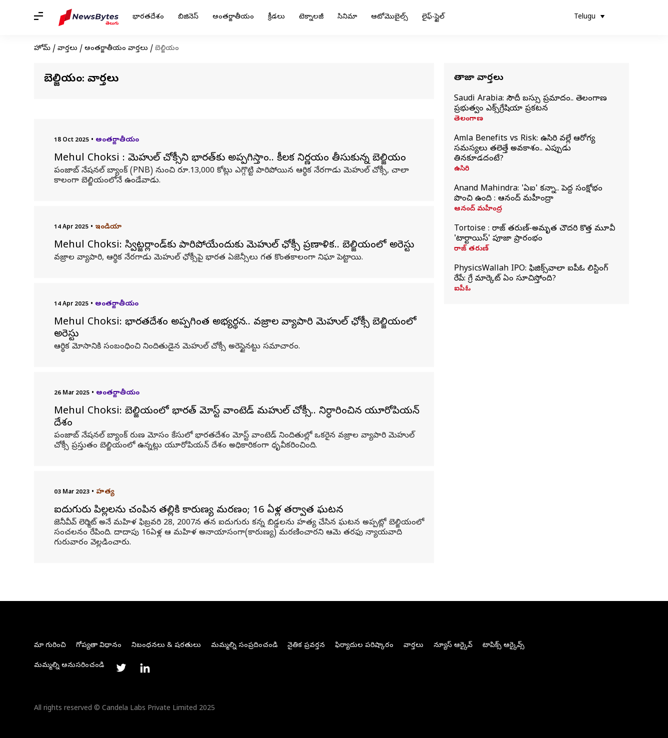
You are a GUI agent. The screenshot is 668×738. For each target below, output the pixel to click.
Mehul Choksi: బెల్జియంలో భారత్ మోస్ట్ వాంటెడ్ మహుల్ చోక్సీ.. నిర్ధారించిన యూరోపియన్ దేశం (237, 418)
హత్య (105, 492)
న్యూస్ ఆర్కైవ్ (453, 645)
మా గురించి (50, 645)
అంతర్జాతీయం (233, 17)
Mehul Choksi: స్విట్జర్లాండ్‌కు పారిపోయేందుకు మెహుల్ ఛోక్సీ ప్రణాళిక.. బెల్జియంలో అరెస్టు (234, 246)
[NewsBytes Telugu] (88, 17)
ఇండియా (108, 227)
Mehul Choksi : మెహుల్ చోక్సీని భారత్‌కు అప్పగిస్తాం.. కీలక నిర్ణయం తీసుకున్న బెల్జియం (230, 159)
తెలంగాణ (468, 119)
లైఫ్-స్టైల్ (433, 17)
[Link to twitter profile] (121, 668)
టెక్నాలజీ (311, 17)
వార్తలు (68, 49)
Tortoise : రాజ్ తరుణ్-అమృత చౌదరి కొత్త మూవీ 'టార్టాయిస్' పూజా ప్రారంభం (534, 234)
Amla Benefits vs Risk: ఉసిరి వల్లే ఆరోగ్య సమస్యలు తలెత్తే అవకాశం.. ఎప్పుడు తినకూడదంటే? (524, 149)
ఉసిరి (462, 169)
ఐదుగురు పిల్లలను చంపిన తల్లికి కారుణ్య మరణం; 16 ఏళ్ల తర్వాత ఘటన (198, 511)
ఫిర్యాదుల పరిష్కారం (364, 645)
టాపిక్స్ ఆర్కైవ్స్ (503, 645)
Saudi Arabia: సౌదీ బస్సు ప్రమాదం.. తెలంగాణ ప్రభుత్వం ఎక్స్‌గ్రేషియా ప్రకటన (530, 104)
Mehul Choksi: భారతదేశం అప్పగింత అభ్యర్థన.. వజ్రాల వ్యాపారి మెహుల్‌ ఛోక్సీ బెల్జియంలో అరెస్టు (235, 329)
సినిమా (347, 17)
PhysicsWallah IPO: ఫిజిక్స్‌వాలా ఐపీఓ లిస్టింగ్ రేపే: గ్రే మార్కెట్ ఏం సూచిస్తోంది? (531, 274)
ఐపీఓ (462, 289)
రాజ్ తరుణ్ (471, 249)
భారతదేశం (148, 17)
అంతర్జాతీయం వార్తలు (116, 49)
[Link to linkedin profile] (145, 668)
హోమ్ (42, 49)
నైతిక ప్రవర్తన (306, 645)
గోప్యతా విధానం (99, 645)
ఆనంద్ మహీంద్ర (478, 209)
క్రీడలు (276, 17)
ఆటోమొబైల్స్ (389, 17)
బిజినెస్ (188, 17)
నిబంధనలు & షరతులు (166, 645)
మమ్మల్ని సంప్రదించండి (244, 645)
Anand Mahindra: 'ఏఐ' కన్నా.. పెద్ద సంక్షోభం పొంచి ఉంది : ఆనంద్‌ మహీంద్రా (528, 194)
